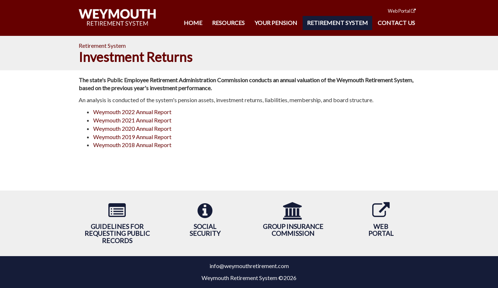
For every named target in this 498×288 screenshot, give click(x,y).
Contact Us (396, 22)
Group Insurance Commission (293, 230)
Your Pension (275, 22)
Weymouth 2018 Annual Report (132, 144)
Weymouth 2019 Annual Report (132, 136)
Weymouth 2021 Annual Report (132, 120)
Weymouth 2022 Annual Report (132, 111)
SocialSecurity (205, 230)
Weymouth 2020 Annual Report (132, 128)
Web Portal (402, 11)
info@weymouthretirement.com (249, 265)
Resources (228, 22)
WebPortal (381, 230)
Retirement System (337, 22)
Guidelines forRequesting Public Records (117, 233)
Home (193, 22)
